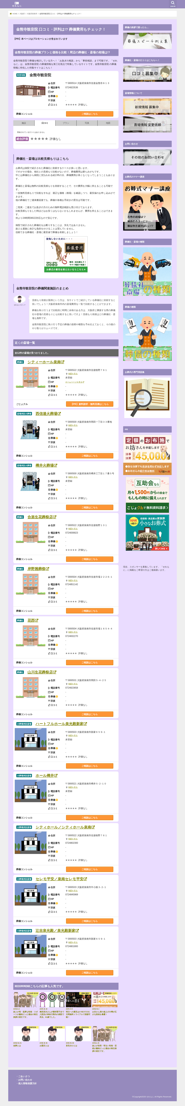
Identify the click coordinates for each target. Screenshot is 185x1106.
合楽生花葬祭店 (40, 517)
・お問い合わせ (24, 1079)
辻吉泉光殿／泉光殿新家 (55, 931)
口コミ (45, 123)
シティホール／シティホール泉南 (63, 827)
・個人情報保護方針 (26, 1083)
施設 (24, 123)
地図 (108, 123)
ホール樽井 (45, 776)
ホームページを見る (73, 382)
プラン (66, 123)
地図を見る (73, 374)
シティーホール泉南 (44, 362)
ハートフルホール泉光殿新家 (59, 724)
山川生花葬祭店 (40, 672)
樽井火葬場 (45, 465)
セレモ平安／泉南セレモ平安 (59, 879)
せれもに (150, 1097)
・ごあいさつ (23, 1076)
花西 (31, 620)
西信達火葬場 (46, 414)
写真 (87, 123)
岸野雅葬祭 (36, 569)
